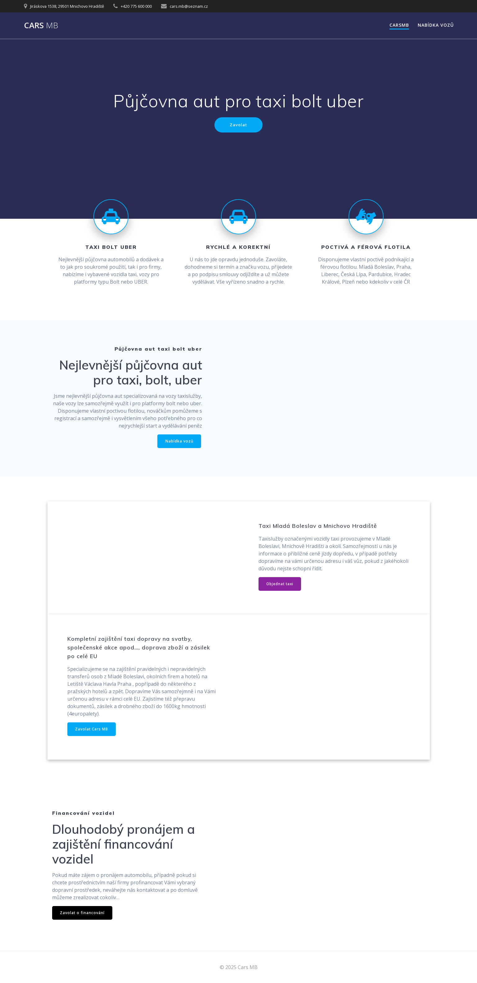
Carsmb (399, 25)
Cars (41, 25)
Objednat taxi (281, 584)
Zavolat (238, 125)
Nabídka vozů (436, 25)
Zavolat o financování (82, 914)
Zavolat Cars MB (92, 730)
